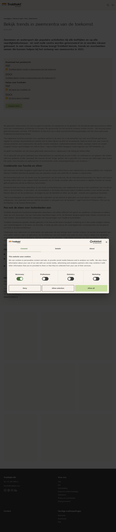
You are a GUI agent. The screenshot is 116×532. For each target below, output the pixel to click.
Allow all (91, 288)
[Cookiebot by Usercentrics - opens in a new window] (92, 242)
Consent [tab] (24, 249)
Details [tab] (58, 249)
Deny (25, 288)
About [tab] (91, 249)
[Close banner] (106, 242)
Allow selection (58, 288)
